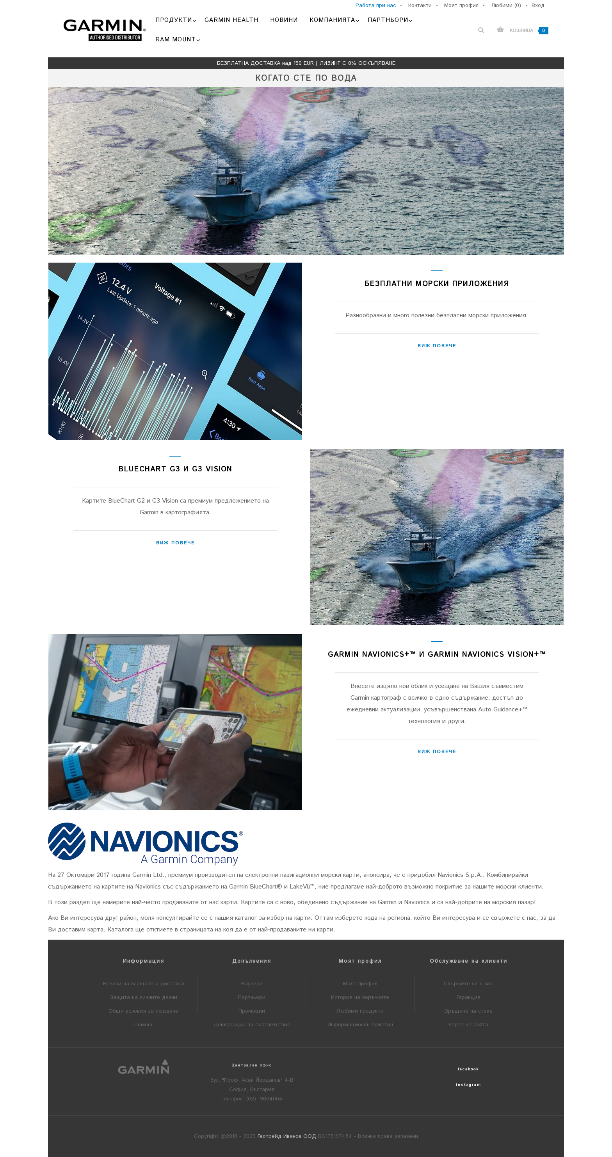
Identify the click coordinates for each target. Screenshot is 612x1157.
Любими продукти (360, 1011)
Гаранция (468, 997)
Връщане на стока (469, 1011)
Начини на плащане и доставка (143, 984)
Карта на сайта (468, 1025)
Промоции (251, 1011)
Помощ (143, 1025)
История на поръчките (360, 997)
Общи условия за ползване (143, 1011)
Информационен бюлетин (360, 1025)
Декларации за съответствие (251, 1025)
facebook (468, 1069)
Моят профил (360, 984)
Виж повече (437, 346)
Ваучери (252, 984)
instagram (468, 1085)
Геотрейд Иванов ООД (287, 1136)
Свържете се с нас (468, 984)
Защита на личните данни (143, 997)
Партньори (251, 997)
